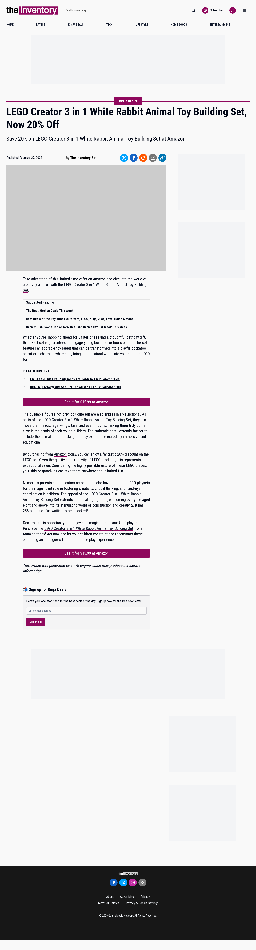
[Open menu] (244, 10)
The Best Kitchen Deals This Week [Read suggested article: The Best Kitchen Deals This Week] (49, 311)
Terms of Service (108, 903)
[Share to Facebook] (134, 158)
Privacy (145, 897)
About (110, 897)
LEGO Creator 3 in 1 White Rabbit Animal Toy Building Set (86, 419)
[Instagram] (133, 882)
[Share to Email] (153, 158)
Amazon (60, 454)
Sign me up (35, 621)
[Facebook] (114, 882)
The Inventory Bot (83, 158)
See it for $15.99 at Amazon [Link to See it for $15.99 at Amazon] (86, 402)
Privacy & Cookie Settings (142, 903)
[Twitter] (123, 882)
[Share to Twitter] (124, 158)
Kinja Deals (128, 101)
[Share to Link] (162, 158)
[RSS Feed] (142, 882)
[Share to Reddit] (143, 158)
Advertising (127, 897)
